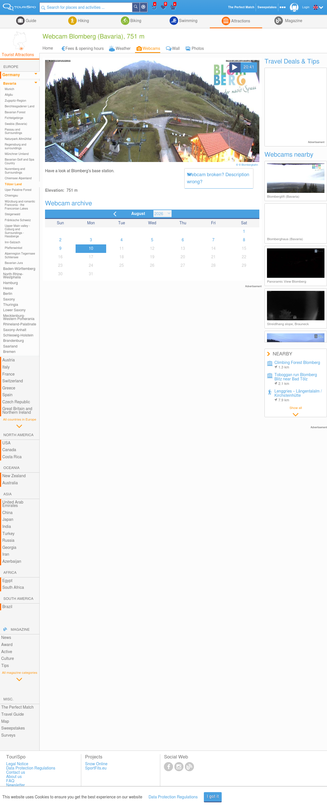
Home (47, 48)
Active (6, 652)
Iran (5, 555)
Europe (10, 67)
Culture (7, 659)
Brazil (7, 607)
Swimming (187, 21)
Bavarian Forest (15, 112)
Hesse (8, 288)
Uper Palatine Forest (18, 190)
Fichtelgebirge (14, 118)
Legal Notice (17, 764)
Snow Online (96, 764)
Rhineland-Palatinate (19, 324)
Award (6, 645)
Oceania (11, 468)
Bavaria (9, 84)
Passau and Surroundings (13, 131)
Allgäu (9, 94)
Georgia (9, 548)
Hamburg (10, 283)
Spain (7, 395)
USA (6, 443)
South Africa (13, 588)
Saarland (10, 346)
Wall (176, 49)
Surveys (8, 735)
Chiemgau (11, 195)
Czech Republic (16, 402)
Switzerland (12, 381)
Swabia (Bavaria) (16, 124)
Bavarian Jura (14, 263)
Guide (30, 21)
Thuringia (10, 305)
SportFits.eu (96, 768)
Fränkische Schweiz (18, 220)
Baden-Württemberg (19, 269)
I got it (213, 797)
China (7, 513)
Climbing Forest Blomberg (297, 365)
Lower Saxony (14, 310)
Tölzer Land (13, 184)
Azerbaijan (11, 562)
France (8, 374)
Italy (6, 367)
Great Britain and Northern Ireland (17, 411)
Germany (11, 75)
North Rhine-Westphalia (13, 275)
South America (18, 599)
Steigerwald (12, 214)
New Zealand (13, 476)
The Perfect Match (17, 707)
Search (139, 7)
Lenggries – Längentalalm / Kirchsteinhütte (298, 395)
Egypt (7, 581)
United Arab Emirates (12, 504)
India (6, 527)
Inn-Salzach (12, 242)
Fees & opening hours (84, 49)
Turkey (8, 534)
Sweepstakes (13, 728)
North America (18, 435)
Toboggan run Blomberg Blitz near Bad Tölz (295, 379)
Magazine (293, 21)
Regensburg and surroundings (15, 146)
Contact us (15, 773)
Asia (7, 494)
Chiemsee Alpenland (18, 178)
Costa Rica (12, 457)
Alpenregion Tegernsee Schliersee (20, 255)
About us (14, 777)
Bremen (9, 352)
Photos (198, 49)
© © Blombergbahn (247, 165)
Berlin (7, 294)
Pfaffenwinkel (13, 248)
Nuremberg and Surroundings (15, 171)
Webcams (151, 49)
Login (305, 7)
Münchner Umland (17, 154)
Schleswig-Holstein (18, 335)
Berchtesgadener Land (20, 106)
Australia (10, 483)
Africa (9, 573)
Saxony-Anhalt (14, 330)
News (6, 638)
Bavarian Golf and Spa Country (19, 161)
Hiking (83, 21)
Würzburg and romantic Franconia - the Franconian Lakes (20, 205)
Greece (8, 388)
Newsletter (15, 785)
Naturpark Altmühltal (18, 139)
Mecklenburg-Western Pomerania (19, 317)
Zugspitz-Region (15, 100)
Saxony (9, 299)
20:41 (248, 67)
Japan (7, 520)
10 (91, 249)
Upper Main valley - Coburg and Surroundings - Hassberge (17, 231)
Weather (123, 49)
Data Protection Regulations (173, 797)
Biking (135, 21)
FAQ (10, 781)
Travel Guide (12, 715)
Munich (9, 89)
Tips (5, 666)
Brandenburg (13, 341)
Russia (8, 541)
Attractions (240, 21)
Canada (9, 450)
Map (5, 722)
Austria (8, 360)
